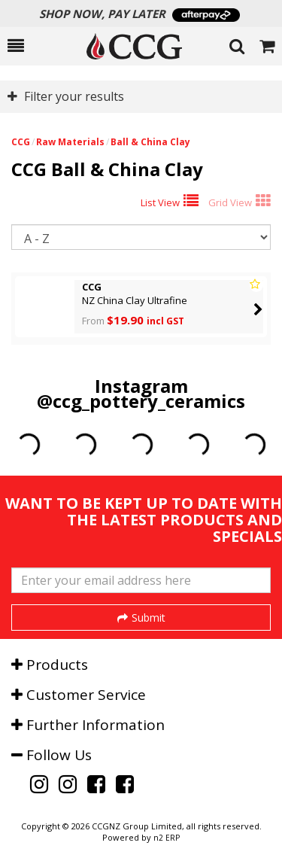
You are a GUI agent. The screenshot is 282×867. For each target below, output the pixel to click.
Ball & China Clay (150, 141)
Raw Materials (70, 141)
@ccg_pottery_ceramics (141, 400)
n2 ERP (166, 837)
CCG (20, 141)
